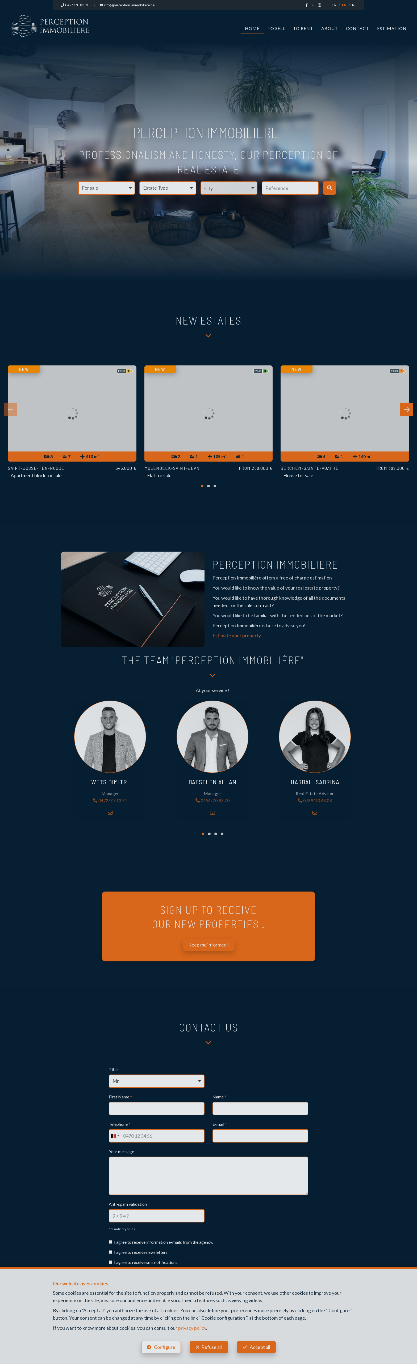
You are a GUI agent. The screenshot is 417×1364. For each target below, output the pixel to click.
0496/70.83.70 (212, 800)
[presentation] (10, 409)
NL (354, 5)
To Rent (303, 28)
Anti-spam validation (128, 1204)
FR (334, 5)
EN (344, 5)
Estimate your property (236, 635)
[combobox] (115, 1135)
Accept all (260, 1347)
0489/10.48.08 (315, 800)
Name (219, 1096)
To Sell (276, 28)
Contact (357, 28)
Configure (164, 1347)
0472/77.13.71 (110, 800)
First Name (120, 1096)
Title (113, 1069)
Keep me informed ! (208, 945)
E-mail (219, 1124)
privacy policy (192, 1328)
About (329, 28)
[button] (229, 188)
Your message (121, 1151)
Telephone (119, 1124)
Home (252, 28)
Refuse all (211, 1347)
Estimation (392, 28)
